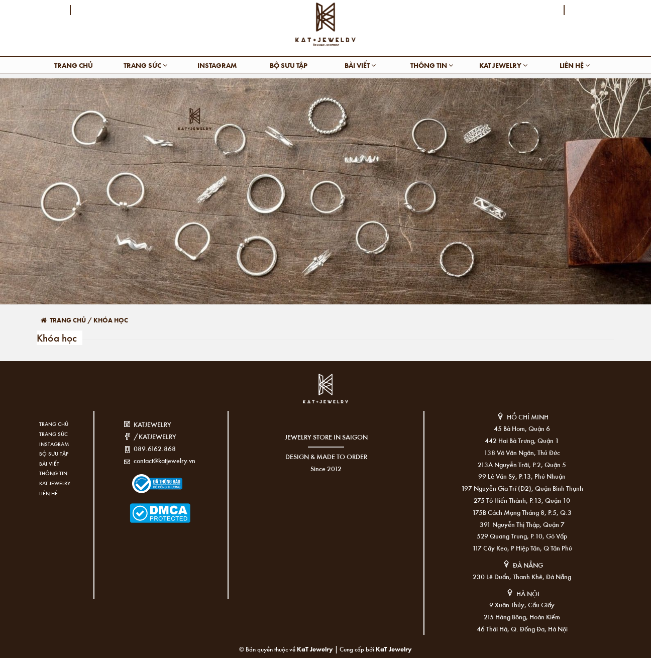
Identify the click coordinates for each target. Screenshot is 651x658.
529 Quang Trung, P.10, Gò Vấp (522, 535)
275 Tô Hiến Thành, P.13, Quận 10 (522, 500)
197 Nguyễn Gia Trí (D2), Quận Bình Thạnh (522, 488)
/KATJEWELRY (155, 436)
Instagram (217, 65)
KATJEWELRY (152, 424)
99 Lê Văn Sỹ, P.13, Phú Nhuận (522, 476)
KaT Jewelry (394, 648)
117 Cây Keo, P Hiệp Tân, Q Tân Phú (522, 547)
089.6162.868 (155, 448)
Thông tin (431, 65)
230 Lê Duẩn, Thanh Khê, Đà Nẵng (522, 576)
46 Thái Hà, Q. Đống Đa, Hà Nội (522, 628)
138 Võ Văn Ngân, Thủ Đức (522, 452)
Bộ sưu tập (288, 65)
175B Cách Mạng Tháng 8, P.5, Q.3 (522, 512)
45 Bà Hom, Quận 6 (522, 428)
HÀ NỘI (527, 593)
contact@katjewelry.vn (164, 460)
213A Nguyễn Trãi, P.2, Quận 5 (522, 464)
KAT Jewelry (503, 65)
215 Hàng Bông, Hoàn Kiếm (522, 616)
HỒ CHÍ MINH (528, 416)
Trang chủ (73, 65)
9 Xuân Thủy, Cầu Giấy (522, 604)
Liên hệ (575, 65)
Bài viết (360, 65)
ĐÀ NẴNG (528, 565)
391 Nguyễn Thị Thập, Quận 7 (522, 524)
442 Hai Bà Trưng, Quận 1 (522, 440)
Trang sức (145, 65)
